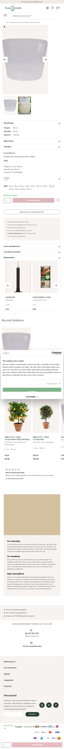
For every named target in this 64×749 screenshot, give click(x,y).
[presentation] (5, 59)
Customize (32, 396)
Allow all (32, 391)
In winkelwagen (37, 745)
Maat (6, 186)
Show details (52, 384)
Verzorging (13, 22)
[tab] (32, 662)
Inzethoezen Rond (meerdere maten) (29, 22)
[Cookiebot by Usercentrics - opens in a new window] (51, 353)
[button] (4, 26)
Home (7, 22)
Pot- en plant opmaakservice (33, 2)
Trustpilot (18, 726)
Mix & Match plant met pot (32, 212)
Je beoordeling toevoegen (14, 478)
